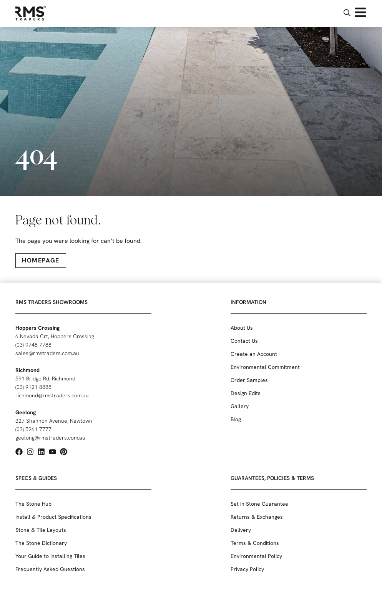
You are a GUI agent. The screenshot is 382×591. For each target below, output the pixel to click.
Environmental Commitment (265, 367)
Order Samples (249, 380)
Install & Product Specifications (53, 516)
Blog (236, 419)
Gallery (240, 406)
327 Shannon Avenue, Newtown (53, 420)
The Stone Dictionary (41, 543)
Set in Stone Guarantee (259, 503)
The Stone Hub (33, 503)
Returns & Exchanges (257, 516)
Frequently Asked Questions (50, 569)
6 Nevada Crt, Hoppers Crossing (54, 336)
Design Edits (246, 393)
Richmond (27, 370)
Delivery (241, 529)
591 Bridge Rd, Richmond (45, 378)
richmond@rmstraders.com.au (52, 395)
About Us (242, 327)
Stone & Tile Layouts (40, 529)
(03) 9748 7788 (33, 344)
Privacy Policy (247, 569)
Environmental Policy (256, 556)
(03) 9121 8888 (33, 386)
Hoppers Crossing (37, 327)
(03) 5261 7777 (33, 429)
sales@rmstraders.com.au (47, 353)
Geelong (25, 412)
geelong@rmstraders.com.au (50, 437)
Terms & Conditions (255, 543)
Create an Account (254, 353)
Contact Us (244, 340)
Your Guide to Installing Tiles (50, 556)
